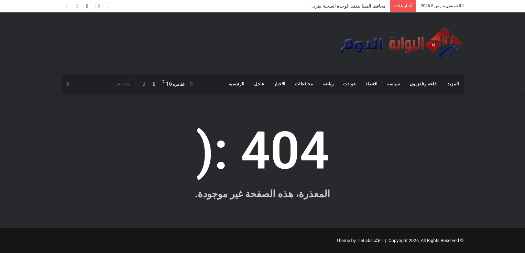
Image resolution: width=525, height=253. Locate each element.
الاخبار (279, 83)
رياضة (327, 83)
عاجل (259, 83)
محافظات (304, 83)
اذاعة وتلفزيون (423, 83)
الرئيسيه (236, 83)
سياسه (393, 83)
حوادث (349, 83)
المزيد (453, 83)
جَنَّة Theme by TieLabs (358, 240)
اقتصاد (371, 83)
